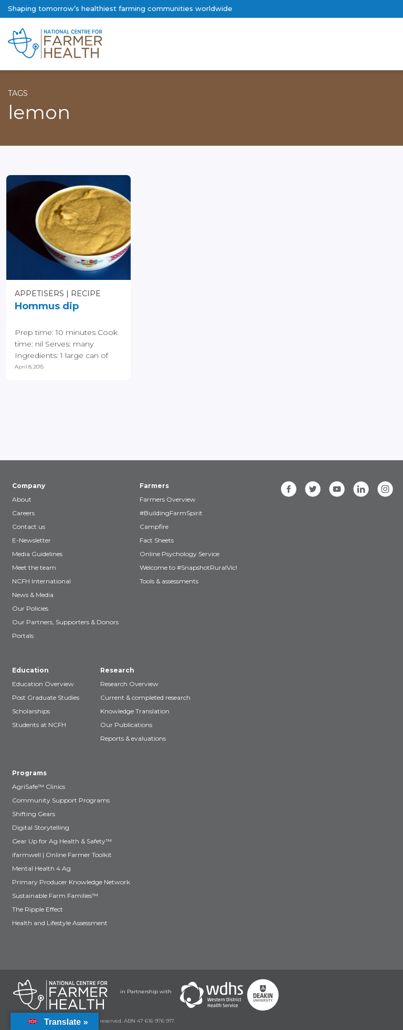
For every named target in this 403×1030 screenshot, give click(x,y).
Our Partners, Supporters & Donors (65, 622)
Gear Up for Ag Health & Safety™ (62, 841)
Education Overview (43, 684)
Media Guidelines (37, 554)
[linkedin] (361, 489)
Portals (23, 635)
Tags (18, 93)
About (21, 499)
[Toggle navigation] (351, 44)
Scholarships (31, 711)
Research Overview (129, 684)
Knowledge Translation (134, 711)
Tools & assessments (169, 581)
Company (28, 486)
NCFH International (41, 581)
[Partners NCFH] (60, 995)
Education (30, 670)
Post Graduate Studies (45, 697)
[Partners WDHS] (211, 995)
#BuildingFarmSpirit (171, 513)
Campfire (154, 526)
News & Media (33, 595)
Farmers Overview (168, 499)
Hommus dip (47, 306)
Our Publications (126, 725)
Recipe (86, 293)
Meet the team (34, 567)
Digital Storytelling (40, 827)
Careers (23, 513)
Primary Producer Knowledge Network (71, 882)
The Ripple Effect (37, 909)
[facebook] (288, 489)
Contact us (28, 526)
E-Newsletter (31, 540)
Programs (29, 773)
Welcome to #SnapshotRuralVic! (188, 567)
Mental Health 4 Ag (41, 868)
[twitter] (313, 489)
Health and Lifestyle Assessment (60, 923)
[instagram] (385, 489)
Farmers (154, 486)
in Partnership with (146, 991)
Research (117, 670)
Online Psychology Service (179, 554)
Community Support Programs (61, 800)
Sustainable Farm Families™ (55, 895)
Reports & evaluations (133, 738)
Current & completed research (145, 697)
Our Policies (30, 608)
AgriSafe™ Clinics (38, 786)
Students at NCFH (39, 725)
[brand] (168, 44)
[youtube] (337, 489)
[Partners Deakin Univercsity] (263, 995)
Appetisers (39, 293)
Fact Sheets (157, 540)
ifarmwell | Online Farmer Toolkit (62, 855)
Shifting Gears (33, 814)
